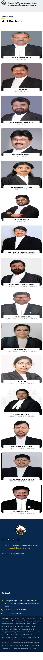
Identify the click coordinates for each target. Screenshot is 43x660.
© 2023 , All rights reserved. (22, 546)
